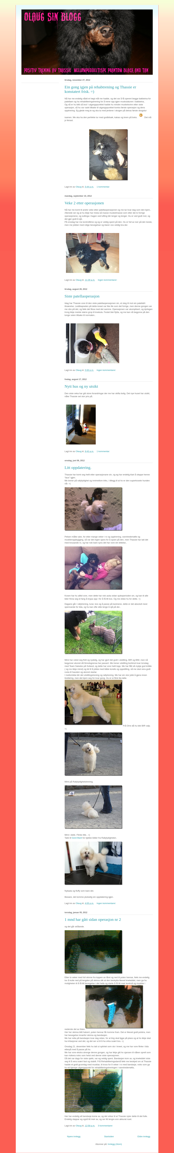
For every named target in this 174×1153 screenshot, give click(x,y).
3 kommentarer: (106, 1125)
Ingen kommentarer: (108, 280)
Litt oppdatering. (78, 467)
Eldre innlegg (144, 1136)
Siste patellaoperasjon (82, 296)
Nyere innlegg (73, 1136)
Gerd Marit (77, 838)
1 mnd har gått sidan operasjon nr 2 (93, 919)
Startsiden (109, 1136)
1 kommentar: (104, 187)
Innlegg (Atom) (115, 1144)
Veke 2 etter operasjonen (84, 203)
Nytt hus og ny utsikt (81, 386)
